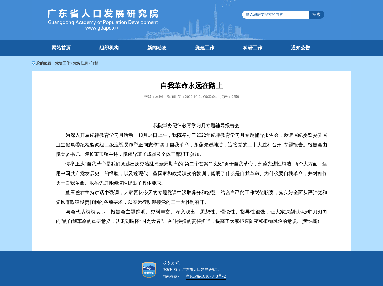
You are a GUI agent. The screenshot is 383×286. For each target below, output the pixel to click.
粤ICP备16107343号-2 (206, 276)
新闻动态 (156, 48)
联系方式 (171, 262)
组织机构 (109, 48)
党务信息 (80, 63)
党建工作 (204, 48)
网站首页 (61, 48)
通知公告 (300, 48)
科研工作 (252, 48)
